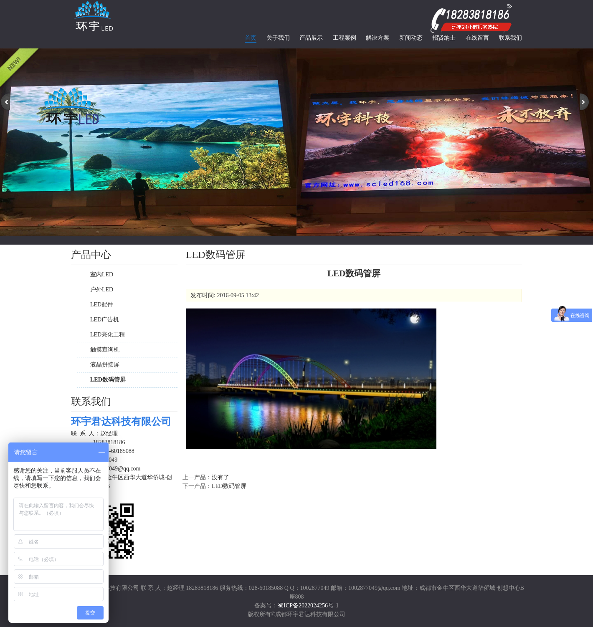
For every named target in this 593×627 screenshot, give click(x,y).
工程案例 (344, 38)
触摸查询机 (104, 349)
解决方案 (377, 38)
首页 (250, 38)
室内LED (101, 274)
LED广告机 (104, 319)
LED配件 (101, 304)
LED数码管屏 (108, 380)
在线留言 (477, 38)
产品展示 (311, 38)
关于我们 (278, 38)
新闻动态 (411, 38)
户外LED (101, 289)
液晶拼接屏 (104, 365)
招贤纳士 (444, 38)
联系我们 (510, 38)
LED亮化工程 (107, 334)
